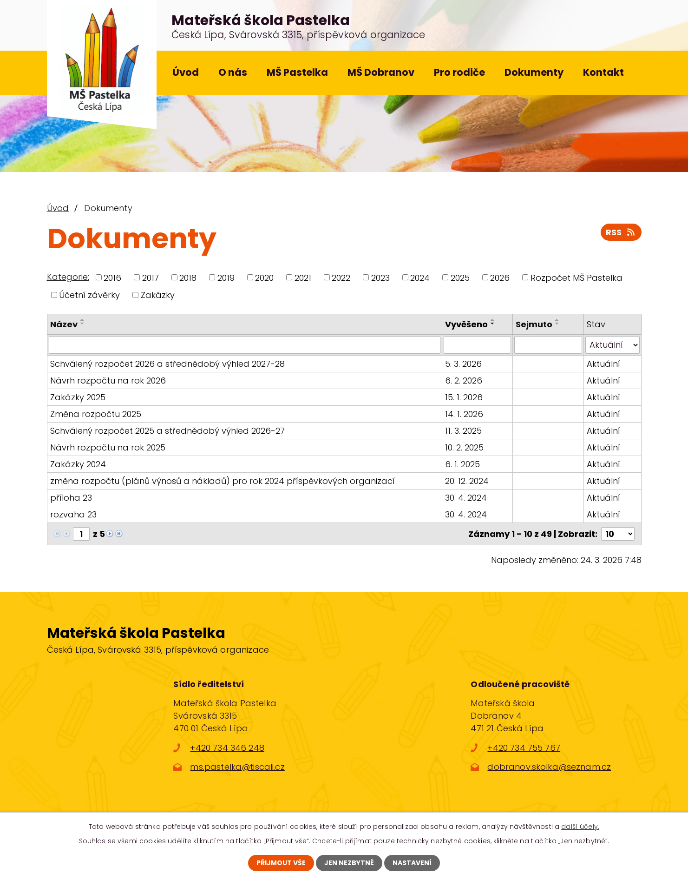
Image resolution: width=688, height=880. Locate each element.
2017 (150, 277)
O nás (232, 72)
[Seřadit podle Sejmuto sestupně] (557, 323)
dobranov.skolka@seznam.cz (549, 767)
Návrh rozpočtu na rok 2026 (108, 380)
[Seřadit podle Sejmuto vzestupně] (557, 320)
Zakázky (158, 295)
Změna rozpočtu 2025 (95, 414)
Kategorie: (68, 277)
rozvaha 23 (73, 514)
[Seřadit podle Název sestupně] (83, 323)
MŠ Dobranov (380, 72)
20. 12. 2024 (467, 481)
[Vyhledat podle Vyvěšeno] (477, 345)
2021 (303, 277)
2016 (112, 277)
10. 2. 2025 (464, 447)
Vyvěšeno (466, 324)
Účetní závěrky (89, 295)
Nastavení (412, 862)
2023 (380, 277)
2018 (188, 277)
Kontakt (603, 72)
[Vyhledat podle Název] (245, 345)
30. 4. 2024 (466, 497)
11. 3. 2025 (463, 431)
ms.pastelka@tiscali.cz (237, 767)
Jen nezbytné (349, 862)
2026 (500, 277)
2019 (226, 277)
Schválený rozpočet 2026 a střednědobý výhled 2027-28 (167, 364)
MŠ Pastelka (297, 72)
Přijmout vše (281, 862)
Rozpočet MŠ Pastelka (576, 277)
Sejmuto (534, 324)
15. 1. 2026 (464, 397)
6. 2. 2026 (463, 380)
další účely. (580, 826)
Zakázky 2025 (77, 397)
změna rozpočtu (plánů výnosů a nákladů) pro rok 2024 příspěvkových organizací (222, 481)
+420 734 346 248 (227, 748)
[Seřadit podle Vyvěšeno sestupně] (493, 323)
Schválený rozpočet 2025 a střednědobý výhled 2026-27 (167, 431)
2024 (420, 277)
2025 (460, 277)
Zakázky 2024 (78, 464)
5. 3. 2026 (463, 364)
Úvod (185, 72)
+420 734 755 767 (523, 748)
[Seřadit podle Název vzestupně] (83, 320)
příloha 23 (71, 497)
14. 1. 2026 (464, 414)
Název (64, 324)
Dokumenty (534, 72)
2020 (264, 277)
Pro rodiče (459, 72)
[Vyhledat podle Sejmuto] (548, 345)
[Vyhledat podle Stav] (612, 345)
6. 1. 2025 (462, 464)
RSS (621, 232)
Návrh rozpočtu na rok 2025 (107, 447)
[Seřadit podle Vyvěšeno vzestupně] (493, 320)
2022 (341, 277)
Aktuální (603, 364)
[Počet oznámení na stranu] (618, 534)
